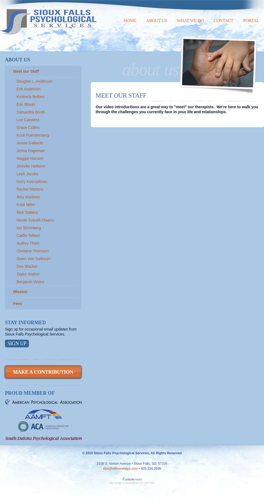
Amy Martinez (28, 197)
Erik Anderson (28, 89)
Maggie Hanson (29, 158)
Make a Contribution (43, 372)
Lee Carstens (27, 120)
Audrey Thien (27, 243)
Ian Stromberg (28, 228)
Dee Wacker (27, 266)
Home (130, 20)
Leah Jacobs (27, 174)
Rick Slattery (27, 212)
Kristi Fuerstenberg (32, 135)
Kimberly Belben (30, 96)
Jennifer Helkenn (30, 166)
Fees (17, 303)
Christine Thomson (32, 251)
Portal (251, 20)
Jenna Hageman (30, 150)
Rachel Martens (29, 189)
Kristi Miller (25, 204)
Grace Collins (28, 127)
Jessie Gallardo (29, 143)
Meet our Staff (26, 71)
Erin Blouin (25, 104)
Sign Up (16, 343)
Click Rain (149, 483)
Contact (223, 20)
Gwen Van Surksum (33, 258)
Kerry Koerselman (31, 181)
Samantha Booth (30, 112)
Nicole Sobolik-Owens (35, 220)
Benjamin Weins (30, 282)
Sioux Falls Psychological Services (48, 17)
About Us (156, 20)
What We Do (190, 20)
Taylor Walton (28, 274)
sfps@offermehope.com (120, 468)
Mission (20, 292)
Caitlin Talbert (28, 235)
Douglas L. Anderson (34, 81)
